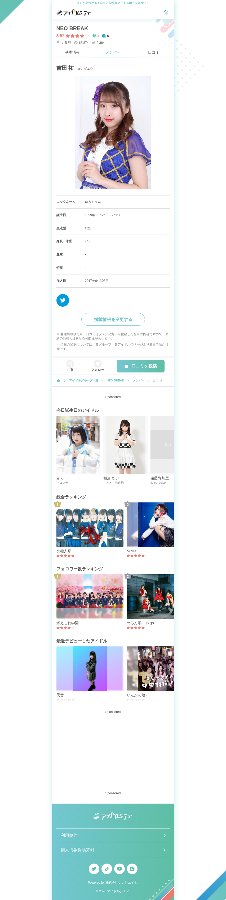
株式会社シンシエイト (121, 882)
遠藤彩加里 (159, 478)
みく (60, 478)
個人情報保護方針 (78, 849)
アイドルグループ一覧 (83, 380)
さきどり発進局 (113, 482)
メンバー (112, 52)
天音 (60, 695)
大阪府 (63, 42)
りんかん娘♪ (137, 695)
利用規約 (69, 835)
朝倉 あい (111, 478)
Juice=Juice (158, 482)
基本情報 (72, 52)
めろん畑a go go (140, 623)
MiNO (131, 551)
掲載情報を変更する (113, 319)
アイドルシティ (118, 891)
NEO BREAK (72, 28)
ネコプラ (62, 482)
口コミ (153, 52)
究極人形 (63, 551)
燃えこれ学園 (67, 623)
